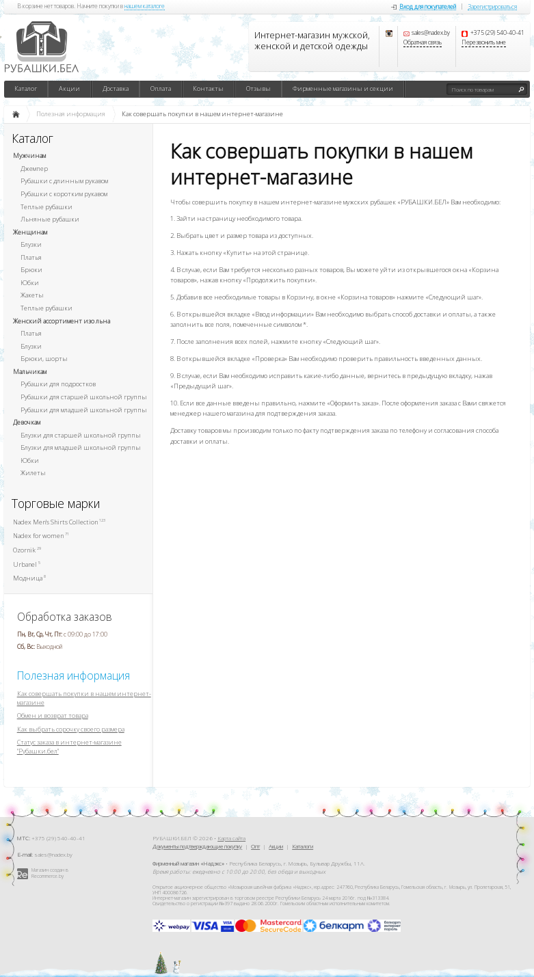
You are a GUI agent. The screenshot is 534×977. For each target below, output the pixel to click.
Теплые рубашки (46, 206)
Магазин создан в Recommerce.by (49, 873)
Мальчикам (29, 371)
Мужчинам (29, 155)
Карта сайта (231, 838)
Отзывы (258, 88)
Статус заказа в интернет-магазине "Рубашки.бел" (69, 746)
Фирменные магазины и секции (343, 88)
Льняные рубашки (50, 219)
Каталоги (302, 846)
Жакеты (32, 295)
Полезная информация (73, 675)
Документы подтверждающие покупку (197, 846)
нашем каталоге (144, 6)
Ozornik (27, 550)
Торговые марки (56, 503)
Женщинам (30, 232)
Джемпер (34, 168)
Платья (31, 257)
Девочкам (26, 422)
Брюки (31, 269)
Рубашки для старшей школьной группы (84, 396)
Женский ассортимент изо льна (61, 321)
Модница (29, 578)
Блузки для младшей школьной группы (81, 447)
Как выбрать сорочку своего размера (70, 729)
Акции (69, 88)
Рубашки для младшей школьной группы (84, 409)
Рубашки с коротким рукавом (64, 193)
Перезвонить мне (484, 43)
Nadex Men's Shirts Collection (59, 522)
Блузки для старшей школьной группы (81, 435)
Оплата (160, 88)
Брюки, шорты (44, 358)
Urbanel (26, 564)
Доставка (116, 88)
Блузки (31, 244)
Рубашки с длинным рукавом (64, 180)
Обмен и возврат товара (52, 715)
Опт (255, 846)
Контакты (208, 88)
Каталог (25, 88)
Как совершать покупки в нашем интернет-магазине (84, 698)
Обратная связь (422, 43)
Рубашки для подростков (58, 383)
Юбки (30, 282)
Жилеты (33, 472)
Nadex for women (41, 535)
